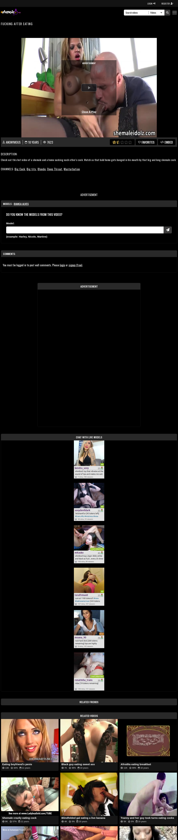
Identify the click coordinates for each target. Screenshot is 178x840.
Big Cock (20, 169)
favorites (146, 142)
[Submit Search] (167, 13)
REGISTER (167, 3)
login (62, 265)
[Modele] (85, 230)
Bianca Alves (21, 204)
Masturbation (72, 169)
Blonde (42, 169)
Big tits (31, 169)
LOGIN (151, 3)
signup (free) (75, 265)
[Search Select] (156, 12)
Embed (166, 142)
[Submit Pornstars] (168, 230)
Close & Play (89, 111)
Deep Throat (54, 169)
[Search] (137, 12)
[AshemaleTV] (11, 12)
